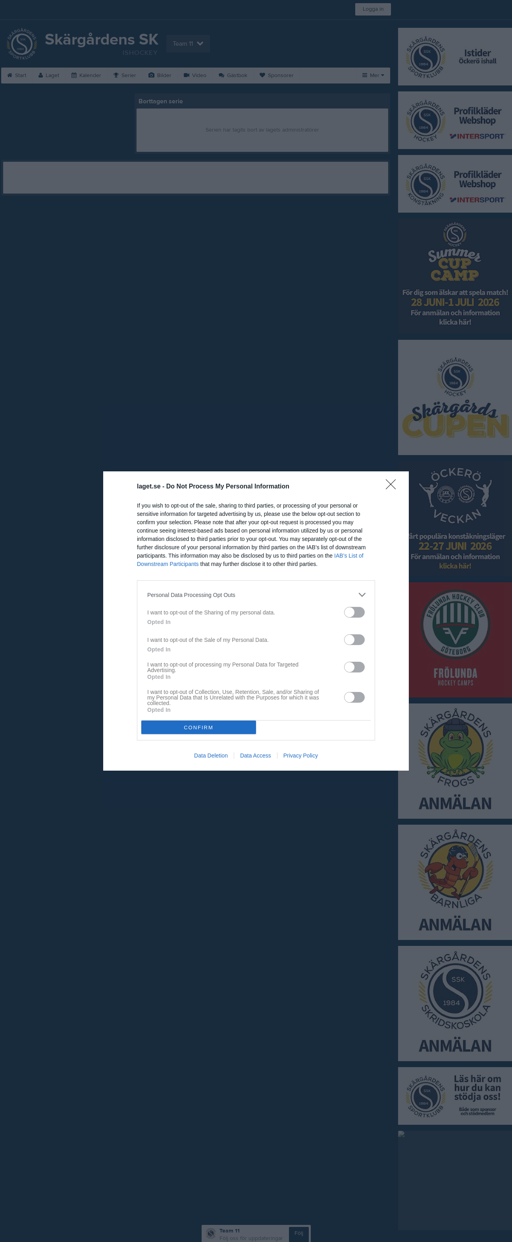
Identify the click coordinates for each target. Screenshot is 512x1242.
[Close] (393, 486)
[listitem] (256, 595)
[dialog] (256, 621)
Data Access (255, 755)
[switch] (354, 612)
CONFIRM (199, 727)
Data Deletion (211, 755)
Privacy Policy (300, 755)
